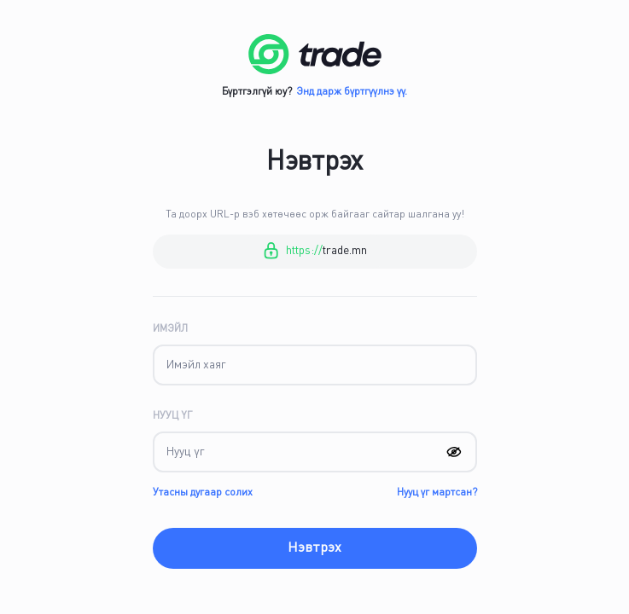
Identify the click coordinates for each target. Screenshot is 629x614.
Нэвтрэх (314, 548)
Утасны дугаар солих (203, 493)
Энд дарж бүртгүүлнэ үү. (351, 92)
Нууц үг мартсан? (437, 493)
